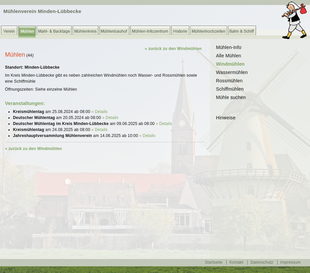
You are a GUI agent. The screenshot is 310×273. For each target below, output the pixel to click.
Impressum (290, 262)
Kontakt (236, 262)
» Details (99, 111)
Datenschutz (261, 262)
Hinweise (225, 117)
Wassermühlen (232, 72)
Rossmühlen (229, 80)
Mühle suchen (231, 97)
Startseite (214, 262)
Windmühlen (230, 64)
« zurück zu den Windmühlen (173, 48)
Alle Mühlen (228, 55)
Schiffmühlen (230, 89)
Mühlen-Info (228, 47)
